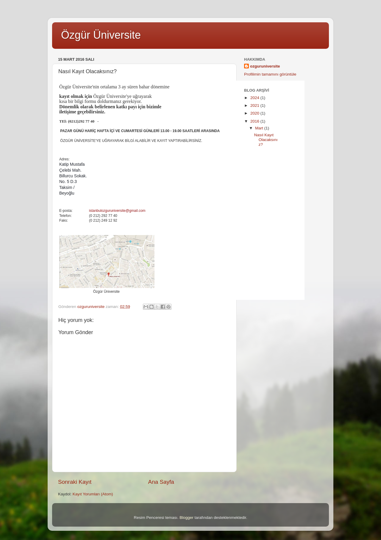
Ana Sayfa (161, 482)
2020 (255, 113)
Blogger (186, 517)
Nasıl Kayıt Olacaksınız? (266, 140)
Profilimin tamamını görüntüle (270, 74)
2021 (255, 105)
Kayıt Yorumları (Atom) (93, 494)
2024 (255, 98)
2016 (255, 121)
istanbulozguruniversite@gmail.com (117, 211)
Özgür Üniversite (101, 35)
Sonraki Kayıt (74, 482)
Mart (259, 128)
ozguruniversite (265, 66)
